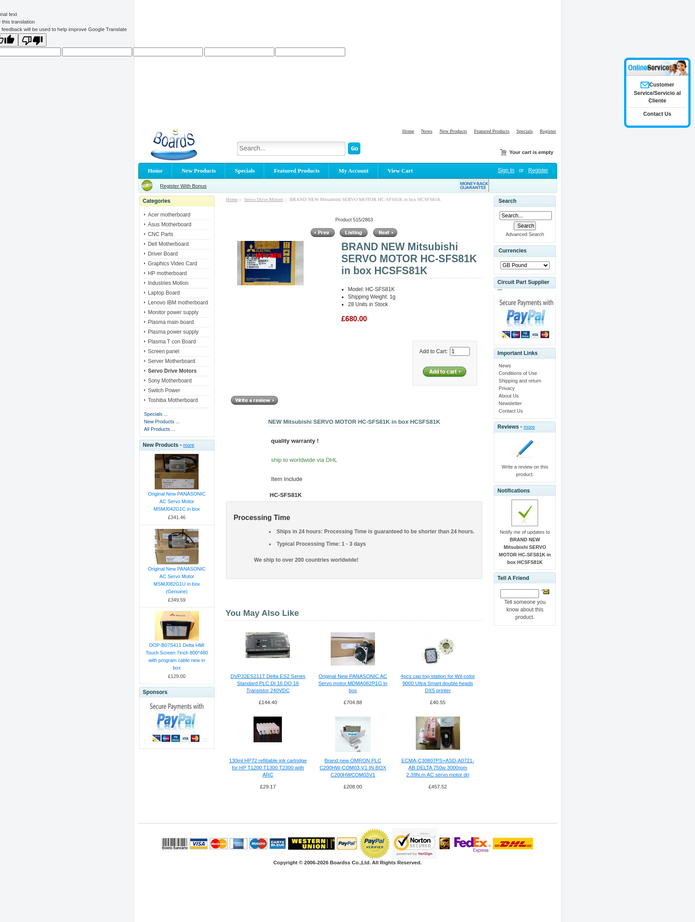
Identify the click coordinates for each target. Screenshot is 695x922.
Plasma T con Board (172, 342)
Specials (524, 131)
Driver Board (163, 254)
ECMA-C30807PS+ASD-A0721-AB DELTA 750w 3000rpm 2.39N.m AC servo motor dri (438, 767)
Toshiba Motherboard (173, 400)
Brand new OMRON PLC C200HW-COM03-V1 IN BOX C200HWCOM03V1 (353, 767)
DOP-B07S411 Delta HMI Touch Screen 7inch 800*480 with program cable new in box (176, 656)
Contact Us (511, 411)
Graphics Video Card (172, 263)
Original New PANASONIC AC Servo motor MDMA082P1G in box (352, 683)
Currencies (513, 251)
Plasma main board (171, 322)
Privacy (507, 388)
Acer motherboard (169, 215)
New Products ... (162, 421)
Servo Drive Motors (263, 199)
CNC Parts (160, 234)
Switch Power (164, 390)
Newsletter (510, 403)
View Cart (400, 170)
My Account (354, 170)
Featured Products (491, 131)
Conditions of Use (518, 373)
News (426, 131)
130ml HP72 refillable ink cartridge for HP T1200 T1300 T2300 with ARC (268, 767)
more (188, 445)
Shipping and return (520, 380)
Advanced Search (525, 234)
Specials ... (156, 414)
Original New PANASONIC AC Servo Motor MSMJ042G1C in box (177, 501)
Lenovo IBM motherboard (178, 302)
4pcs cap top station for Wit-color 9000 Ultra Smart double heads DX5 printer (438, 683)
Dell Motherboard (168, 244)
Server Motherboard (171, 361)
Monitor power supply (173, 312)
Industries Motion (168, 283)
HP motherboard (167, 273)
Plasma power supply (173, 332)
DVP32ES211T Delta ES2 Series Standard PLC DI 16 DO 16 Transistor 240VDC (267, 683)
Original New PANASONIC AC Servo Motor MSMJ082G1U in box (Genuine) (177, 580)
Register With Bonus (183, 186)
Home (408, 131)
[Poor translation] (32, 40)
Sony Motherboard (170, 381)
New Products (453, 131)
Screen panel (164, 351)
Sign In (506, 170)
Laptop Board (164, 293)
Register (548, 131)
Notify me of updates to (525, 547)
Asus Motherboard (169, 224)
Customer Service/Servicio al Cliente (657, 93)
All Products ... (160, 429)
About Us (509, 395)
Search (507, 201)
